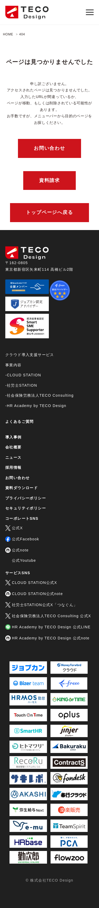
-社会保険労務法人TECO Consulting (39, 395)
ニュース (13, 457)
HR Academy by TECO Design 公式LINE (48, 627)
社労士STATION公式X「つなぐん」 (41, 604)
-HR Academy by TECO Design (35, 406)
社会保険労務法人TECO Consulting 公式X (48, 616)
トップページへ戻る (49, 212)
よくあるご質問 (19, 421)
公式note (17, 550)
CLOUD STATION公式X (31, 582)
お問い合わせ (49, 148)
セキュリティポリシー (25, 508)
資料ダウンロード (21, 488)
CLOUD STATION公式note (34, 593)
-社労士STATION (21, 385)
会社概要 (13, 447)
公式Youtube (24, 560)
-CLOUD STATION (23, 375)
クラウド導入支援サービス (29, 355)
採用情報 (13, 467)
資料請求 (49, 180)
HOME (8, 34)
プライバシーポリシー (25, 498)
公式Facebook (22, 539)
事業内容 (13, 365)
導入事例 (13, 437)
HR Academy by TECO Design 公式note (47, 638)
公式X (14, 528)
